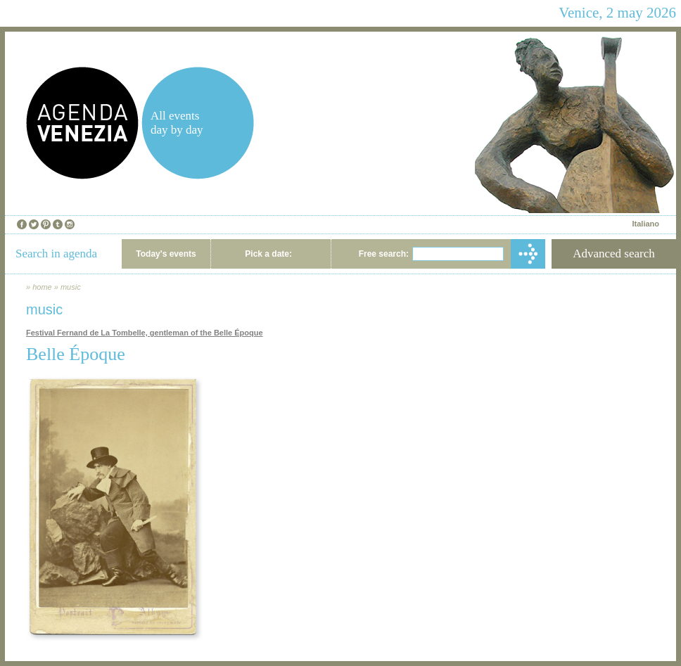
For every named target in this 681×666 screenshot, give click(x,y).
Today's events (166, 254)
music (71, 287)
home (42, 287)
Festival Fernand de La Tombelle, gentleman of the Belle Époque (144, 332)
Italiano (645, 223)
